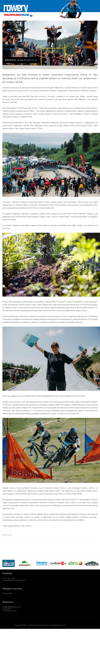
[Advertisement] (31, 546)
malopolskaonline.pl (57, 625)
